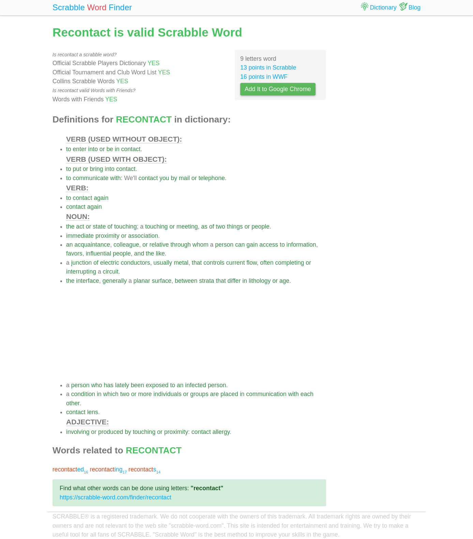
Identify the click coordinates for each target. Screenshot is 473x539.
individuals (167, 394)
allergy (221, 431)
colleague (126, 244)
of (109, 226)
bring (96, 168)
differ (234, 280)
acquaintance (92, 244)
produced (110, 431)
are (214, 394)
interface (87, 280)
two (220, 226)
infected (195, 385)
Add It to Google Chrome (278, 89)
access (268, 244)
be (109, 149)
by (174, 178)
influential (98, 253)
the (70, 226)
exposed (157, 385)
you (164, 178)
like (160, 253)
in (117, 149)
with (115, 178)
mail (184, 178)
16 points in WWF (264, 76)
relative (159, 244)
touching (125, 226)
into (93, 149)
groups (199, 394)
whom (201, 244)
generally (115, 280)
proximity (107, 235)
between (186, 280)
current (235, 262)
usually (162, 262)
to (68, 149)
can (240, 244)
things (235, 226)
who (96, 385)
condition (83, 394)
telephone (211, 178)
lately (122, 385)
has (108, 385)
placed (229, 394)
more (145, 394)
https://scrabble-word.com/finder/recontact (115, 497)
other (72, 403)
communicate (91, 178)
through (180, 244)
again (101, 197)
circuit (111, 271)
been (137, 385)
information (301, 244)
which (111, 394)
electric (109, 262)
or (102, 149)
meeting (187, 226)
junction (81, 262)
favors (74, 253)
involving (77, 431)
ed (70, 469)
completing (289, 262)
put (77, 168)
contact (130, 149)
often (266, 262)
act (80, 226)
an (69, 244)
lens (92, 412)
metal (181, 262)
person (224, 244)
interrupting (81, 271)
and (139, 253)
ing (108, 469)
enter (80, 149)
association (143, 235)
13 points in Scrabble (268, 67)
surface (161, 280)
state (99, 226)
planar (142, 280)
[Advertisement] (196, 333)
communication (266, 394)
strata (206, 280)
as (204, 226)
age (284, 280)
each (307, 394)
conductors (135, 262)
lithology (260, 280)
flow (251, 262)
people (260, 226)
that (197, 262)
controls (214, 262)
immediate (80, 235)
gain (252, 244)
